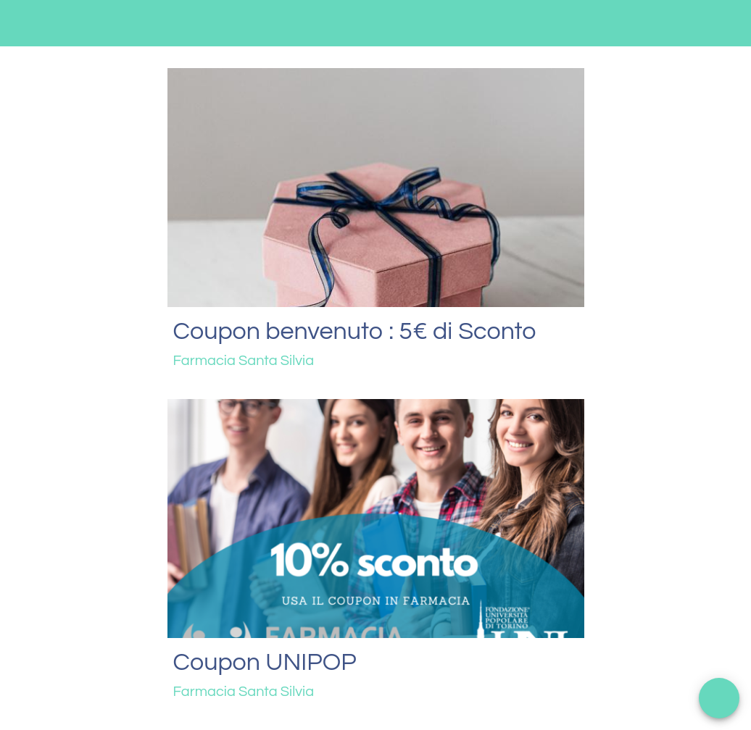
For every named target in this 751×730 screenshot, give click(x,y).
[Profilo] (727, 23)
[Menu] (23, 23)
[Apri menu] (719, 698)
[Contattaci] (690, 23)
